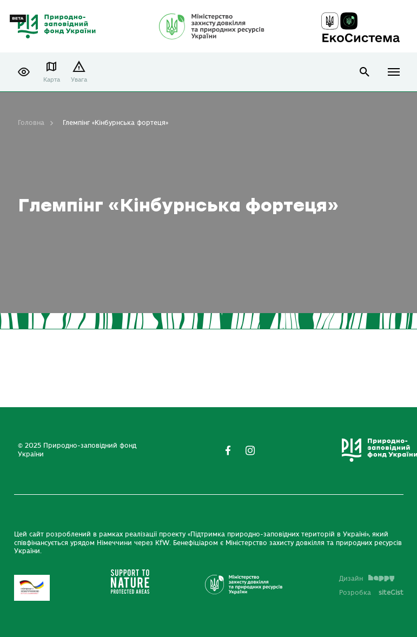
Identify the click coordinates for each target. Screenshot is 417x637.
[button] (24, 72)
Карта (51, 79)
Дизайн (366, 578)
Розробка (371, 592)
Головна (31, 123)
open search (365, 72)
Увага (79, 79)
